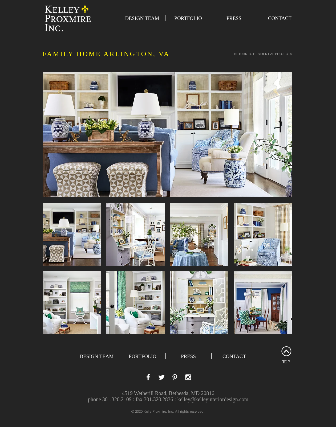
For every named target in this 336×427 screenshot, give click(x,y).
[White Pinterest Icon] (175, 377)
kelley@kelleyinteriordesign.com (212, 399)
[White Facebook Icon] (148, 377)
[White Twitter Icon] (161, 377)
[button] (72, 234)
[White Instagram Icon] (188, 377)
